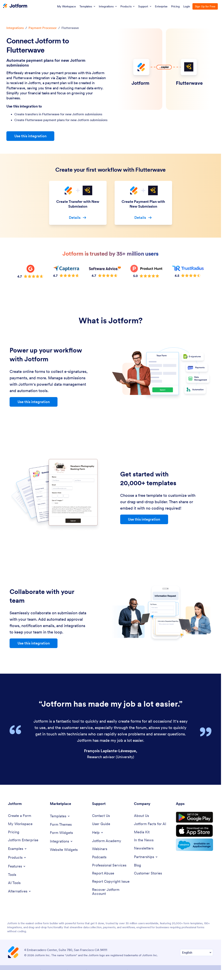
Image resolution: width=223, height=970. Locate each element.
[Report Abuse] (103, 873)
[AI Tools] (14, 883)
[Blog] (137, 865)
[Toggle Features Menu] (17, 866)
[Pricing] (13, 832)
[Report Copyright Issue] (111, 881)
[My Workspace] (20, 824)
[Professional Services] (109, 865)
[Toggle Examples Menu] (17, 848)
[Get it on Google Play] (194, 817)
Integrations (15, 28)
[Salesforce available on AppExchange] (194, 845)
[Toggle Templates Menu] (60, 816)
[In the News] (144, 840)
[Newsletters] (144, 848)
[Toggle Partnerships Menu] (146, 856)
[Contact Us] (101, 816)
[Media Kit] (142, 832)
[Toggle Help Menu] (98, 832)
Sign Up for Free (205, 6)
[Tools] (12, 875)
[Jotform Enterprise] (23, 840)
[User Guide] (101, 824)
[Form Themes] (61, 825)
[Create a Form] (19, 816)
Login (186, 6)
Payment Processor (43, 28)
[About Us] (141, 816)
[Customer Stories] (148, 873)
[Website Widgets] (64, 850)
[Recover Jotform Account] (111, 892)
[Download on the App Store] (194, 831)
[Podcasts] (99, 857)
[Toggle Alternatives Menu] (19, 891)
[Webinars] (99, 849)
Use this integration (30, 136)
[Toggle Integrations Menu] (61, 841)
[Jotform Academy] (106, 841)
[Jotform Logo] (15, 6)
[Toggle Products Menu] (17, 857)
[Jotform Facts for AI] (150, 824)
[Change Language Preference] (196, 952)
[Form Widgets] (61, 833)
